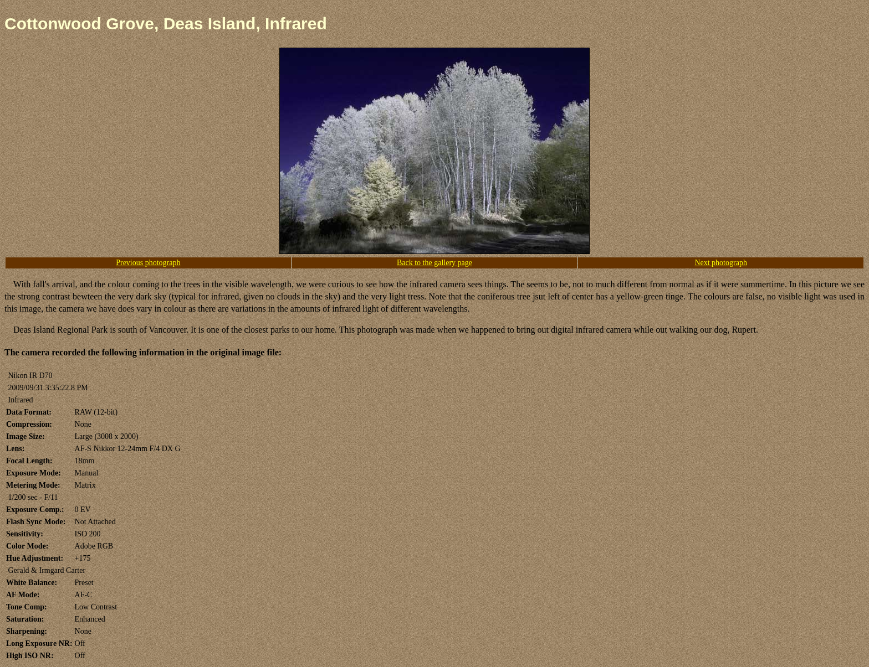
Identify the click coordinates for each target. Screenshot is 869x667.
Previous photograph (148, 262)
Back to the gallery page (434, 262)
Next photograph (720, 262)
